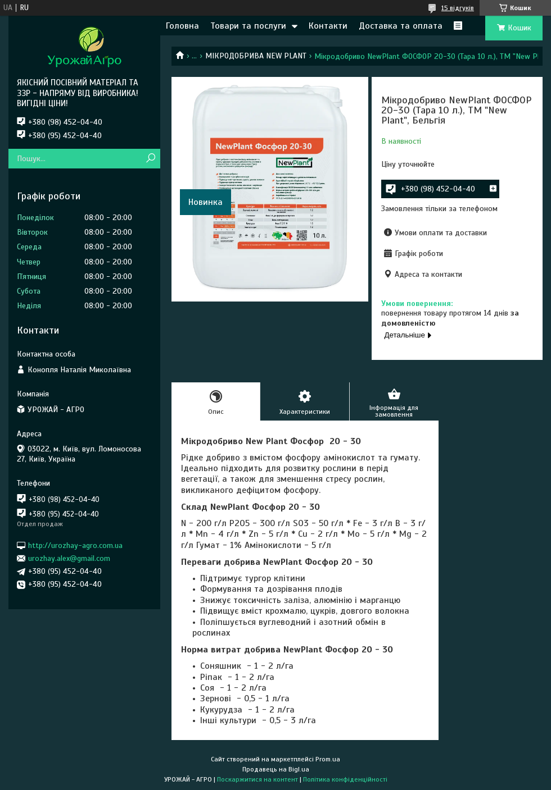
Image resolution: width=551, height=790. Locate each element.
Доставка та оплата (400, 25)
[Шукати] (150, 158)
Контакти (328, 25)
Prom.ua (327, 759)
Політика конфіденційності (345, 779)
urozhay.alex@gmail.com (69, 558)
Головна (182, 25)
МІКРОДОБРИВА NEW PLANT (255, 56)
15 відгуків (457, 8)
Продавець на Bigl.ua (275, 769)
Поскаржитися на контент (257, 779)
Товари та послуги (248, 25)
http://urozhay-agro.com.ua (75, 545)
